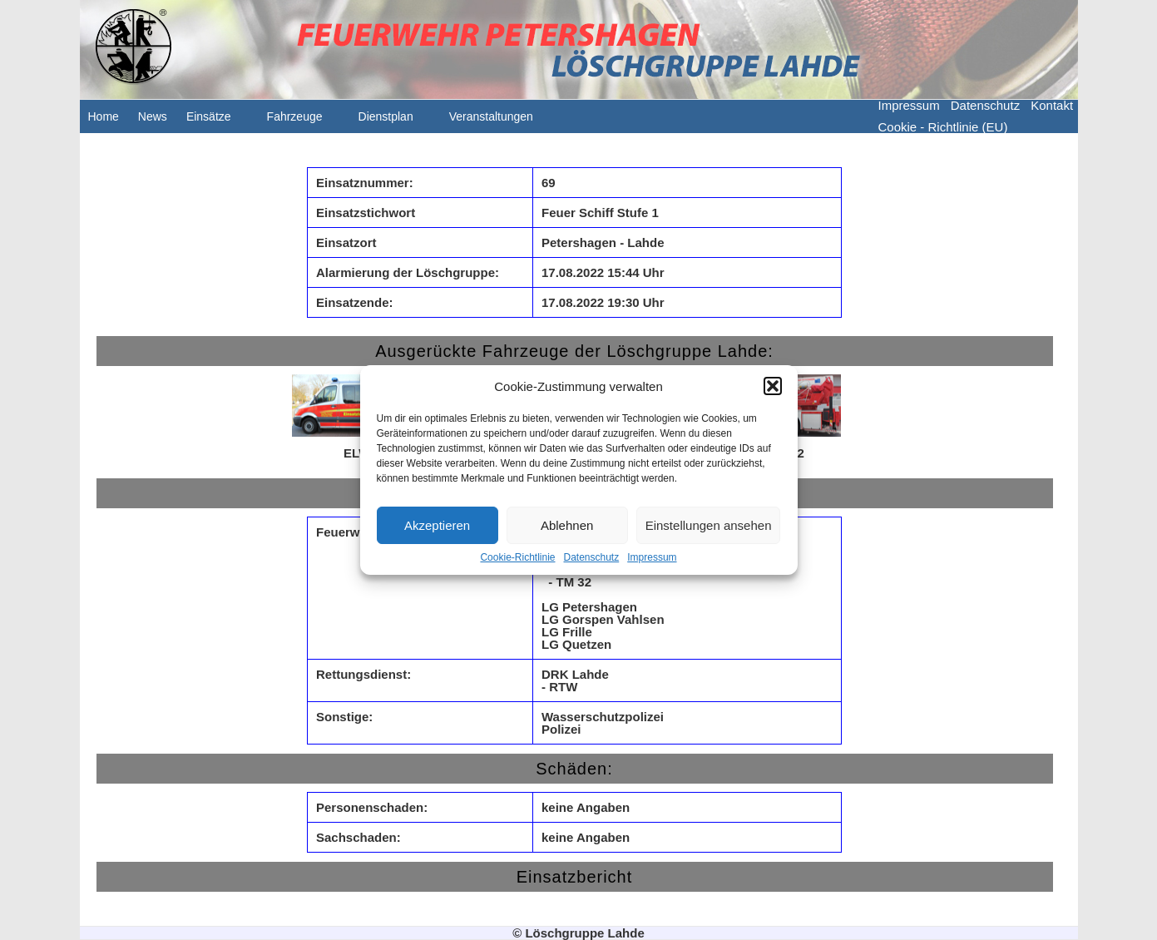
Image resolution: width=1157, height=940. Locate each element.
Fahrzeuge (303, 121)
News (152, 116)
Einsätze (217, 121)
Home (103, 116)
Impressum (651, 557)
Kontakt (1052, 105)
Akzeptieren (437, 525)
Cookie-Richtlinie (517, 557)
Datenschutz (592, 557)
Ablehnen (567, 525)
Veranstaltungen (499, 121)
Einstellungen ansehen (708, 525)
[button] (772, 386)
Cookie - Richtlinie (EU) (943, 127)
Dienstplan (394, 121)
